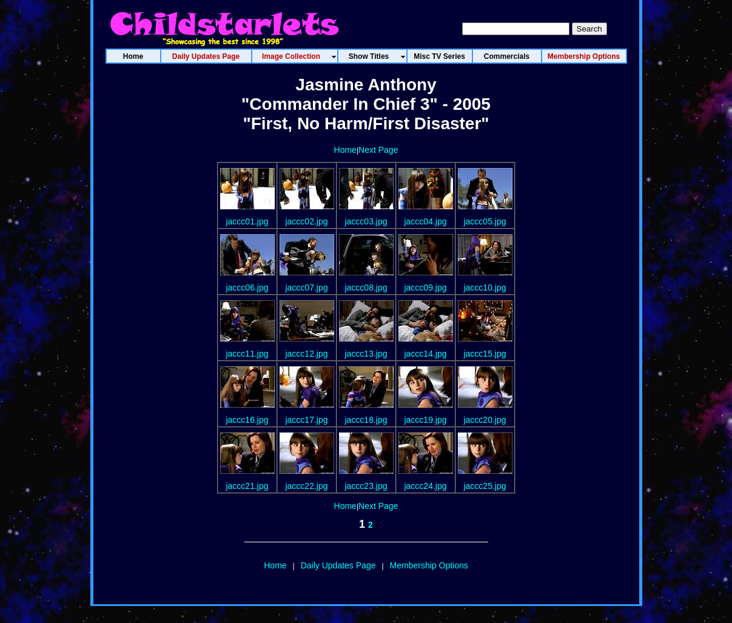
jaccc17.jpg (306, 420)
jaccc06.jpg (247, 287)
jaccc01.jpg (247, 221)
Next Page (378, 150)
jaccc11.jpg (247, 354)
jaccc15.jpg (484, 354)
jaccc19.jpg (425, 420)
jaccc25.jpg (484, 486)
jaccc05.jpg (484, 221)
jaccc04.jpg (425, 221)
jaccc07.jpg (306, 287)
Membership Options (429, 565)
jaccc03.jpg (365, 221)
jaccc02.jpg (306, 221)
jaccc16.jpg (247, 420)
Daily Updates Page (338, 565)
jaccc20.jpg (484, 420)
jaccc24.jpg (425, 486)
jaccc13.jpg (365, 354)
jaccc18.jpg (365, 420)
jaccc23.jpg (365, 486)
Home (345, 150)
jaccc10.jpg (484, 287)
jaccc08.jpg (365, 287)
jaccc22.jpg (306, 486)
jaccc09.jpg (425, 287)
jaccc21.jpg (247, 486)
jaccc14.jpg (425, 354)
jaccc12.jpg (306, 354)
